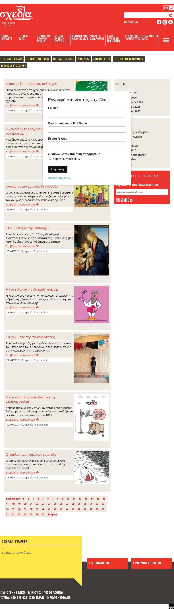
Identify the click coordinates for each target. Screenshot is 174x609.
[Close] (130, 92)
